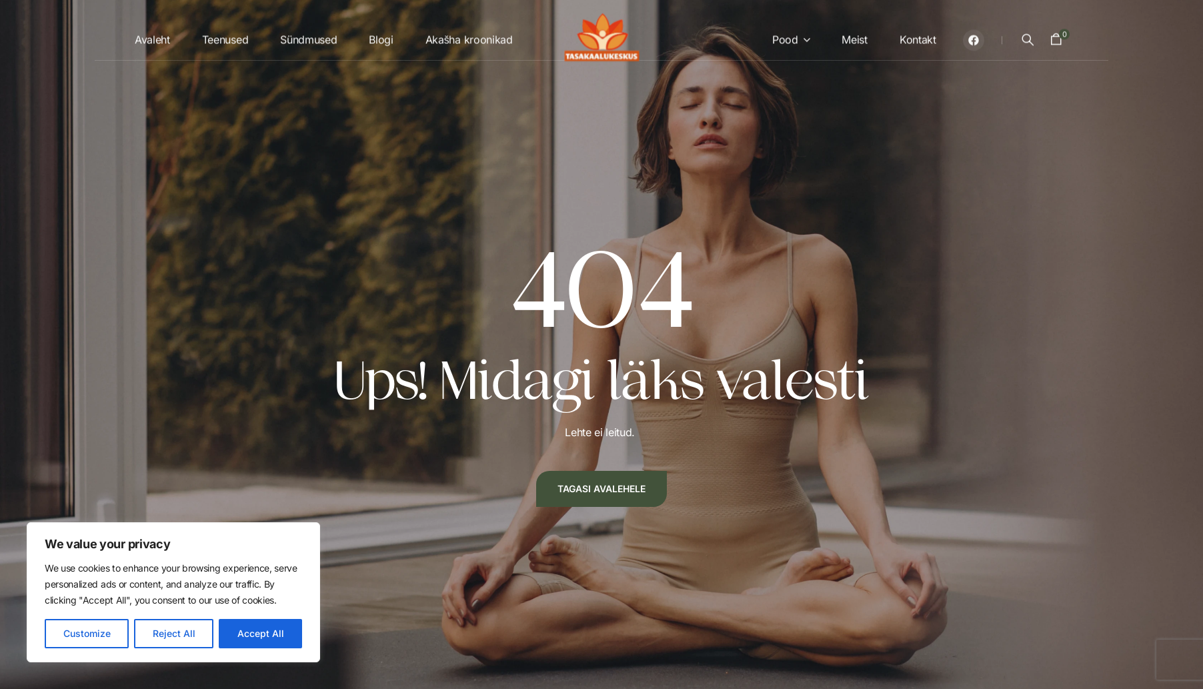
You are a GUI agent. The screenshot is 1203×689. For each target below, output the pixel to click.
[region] (173, 592)
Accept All (260, 633)
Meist (854, 35)
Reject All (174, 633)
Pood (785, 35)
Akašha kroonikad (469, 35)
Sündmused (308, 35)
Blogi (381, 35)
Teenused (225, 35)
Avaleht (152, 35)
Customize (87, 633)
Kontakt (918, 35)
